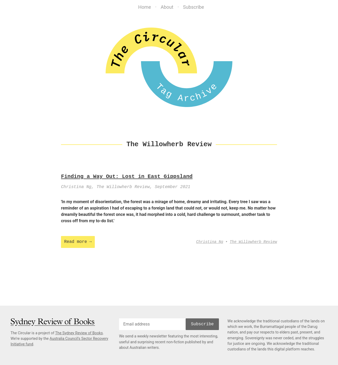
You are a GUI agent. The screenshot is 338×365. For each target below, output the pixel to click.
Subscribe (193, 7)
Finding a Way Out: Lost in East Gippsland (127, 176)
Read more (75, 242)
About (167, 7)
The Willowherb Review (253, 241)
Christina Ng (209, 241)
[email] (152, 324)
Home (144, 7)
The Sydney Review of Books (79, 333)
